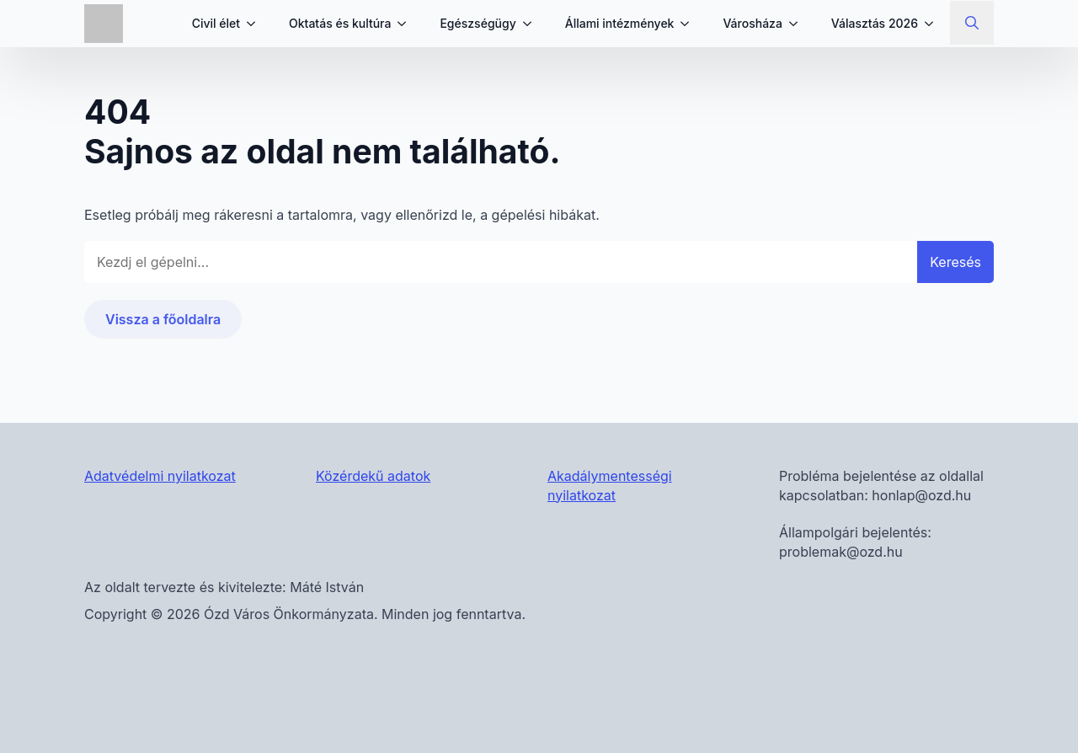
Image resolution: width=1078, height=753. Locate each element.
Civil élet (216, 23)
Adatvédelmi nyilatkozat (160, 475)
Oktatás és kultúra (340, 23)
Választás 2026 (874, 23)
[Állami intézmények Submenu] (690, 23)
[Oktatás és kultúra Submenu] (407, 23)
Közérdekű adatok (373, 475)
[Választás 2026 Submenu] (934, 23)
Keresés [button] (955, 262)
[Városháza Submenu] (798, 23)
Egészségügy (477, 23)
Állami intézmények (620, 23)
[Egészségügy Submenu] (532, 23)
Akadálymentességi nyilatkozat (609, 485)
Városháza (752, 23)
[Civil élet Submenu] (256, 23)
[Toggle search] (972, 23)
